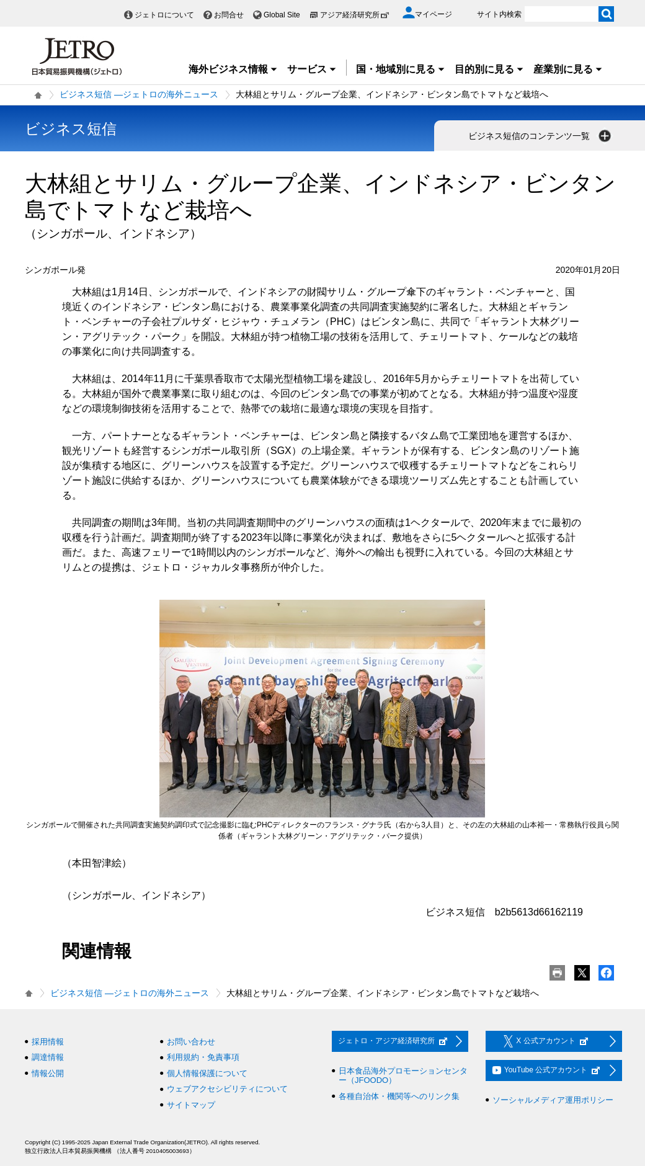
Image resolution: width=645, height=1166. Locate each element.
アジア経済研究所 (354, 15)
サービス (312, 69)
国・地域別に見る (400, 69)
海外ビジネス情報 (233, 69)
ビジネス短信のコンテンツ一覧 (540, 136)
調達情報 (48, 1057)
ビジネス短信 (71, 128)
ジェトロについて (164, 15)
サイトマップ (191, 1105)
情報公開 (48, 1073)
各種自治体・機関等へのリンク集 (399, 1096)
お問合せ (229, 15)
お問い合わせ (191, 1041)
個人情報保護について (207, 1073)
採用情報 (48, 1041)
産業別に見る (568, 69)
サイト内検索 (499, 14)
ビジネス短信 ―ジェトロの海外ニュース (139, 94)
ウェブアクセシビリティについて (227, 1088)
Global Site (282, 15)
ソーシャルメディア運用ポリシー (552, 1100)
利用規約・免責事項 (203, 1057)
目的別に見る (489, 69)
